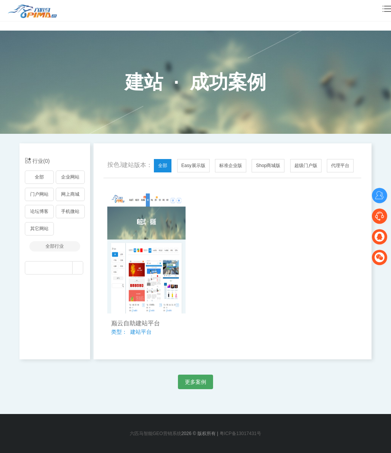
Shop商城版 (268, 165)
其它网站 (39, 228)
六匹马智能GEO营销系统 (155, 433)
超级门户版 (305, 165)
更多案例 (195, 382)
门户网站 (39, 194)
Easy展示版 (193, 165)
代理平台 (340, 165)
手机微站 (70, 211)
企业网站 (70, 177)
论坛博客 (39, 211)
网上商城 (70, 194)
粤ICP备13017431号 (240, 433)
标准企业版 (230, 165)
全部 (39, 177)
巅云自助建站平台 (135, 323)
